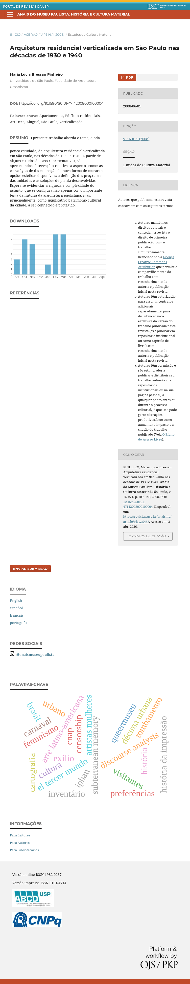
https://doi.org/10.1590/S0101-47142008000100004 (61, 103)
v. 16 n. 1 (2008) (53, 34)
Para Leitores (20, 835)
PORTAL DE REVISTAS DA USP (26, 6)
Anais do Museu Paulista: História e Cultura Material (73, 14)
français (16, 615)
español (16, 608)
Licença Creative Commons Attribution (156, 262)
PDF (129, 77)
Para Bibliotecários (24, 850)
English (16, 600)
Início (15, 34)
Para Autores (20, 842)
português (18, 622)
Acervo (31, 34)
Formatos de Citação (146, 536)
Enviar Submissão (30, 569)
